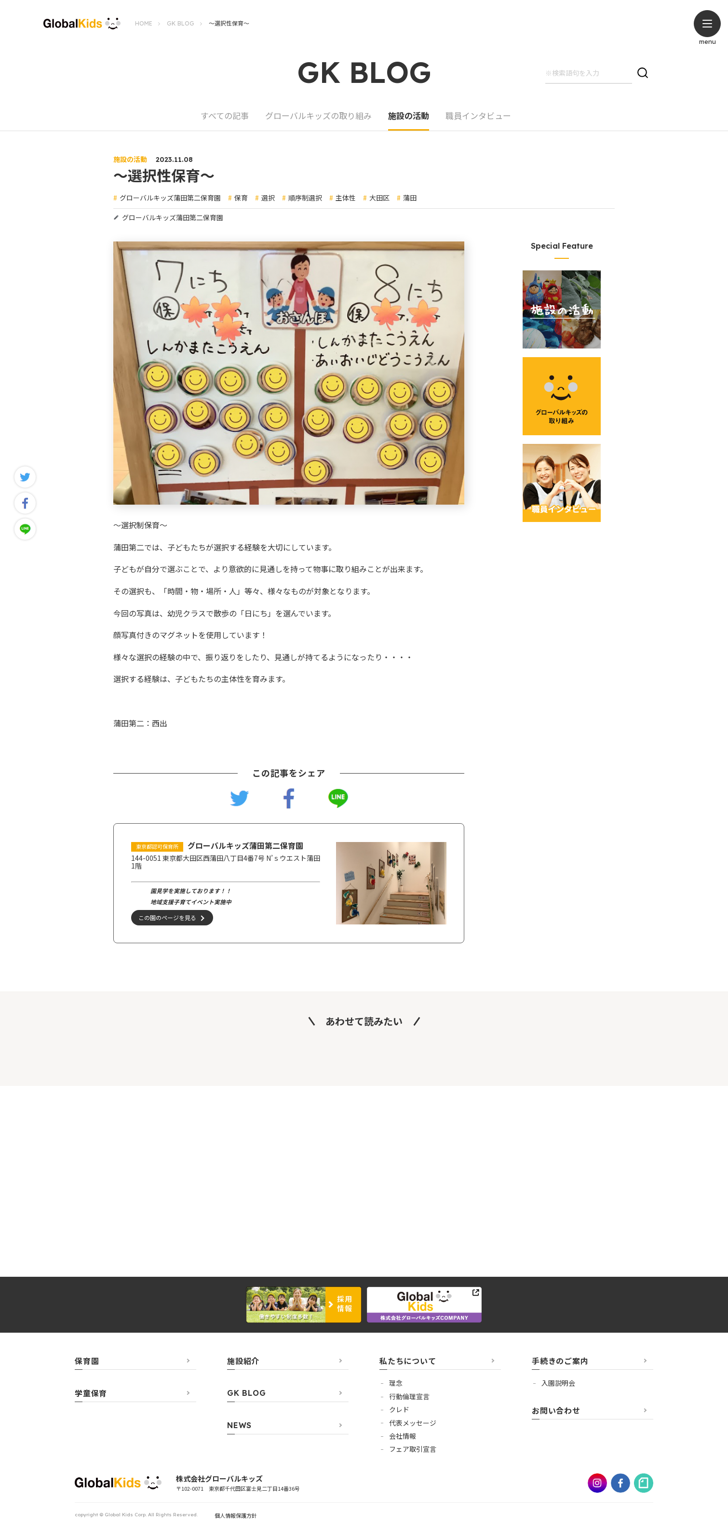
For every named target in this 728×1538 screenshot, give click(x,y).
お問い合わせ (556, 1410)
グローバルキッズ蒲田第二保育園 (170, 197)
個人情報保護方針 (236, 1515)
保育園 (87, 1361)
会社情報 (402, 1436)
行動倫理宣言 (409, 1396)
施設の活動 (408, 116)
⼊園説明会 (558, 1383)
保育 (241, 197)
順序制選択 (305, 197)
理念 (396, 1383)
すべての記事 (225, 116)
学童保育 (91, 1393)
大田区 (379, 197)
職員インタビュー (478, 116)
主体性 (346, 197)
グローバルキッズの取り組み (318, 116)
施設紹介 (243, 1361)
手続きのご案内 (560, 1361)
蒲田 (410, 197)
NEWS (239, 1426)
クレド (399, 1409)
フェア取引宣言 (412, 1449)
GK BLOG (180, 23)
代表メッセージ (412, 1423)
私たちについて (407, 1361)
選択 (268, 197)
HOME (143, 23)
